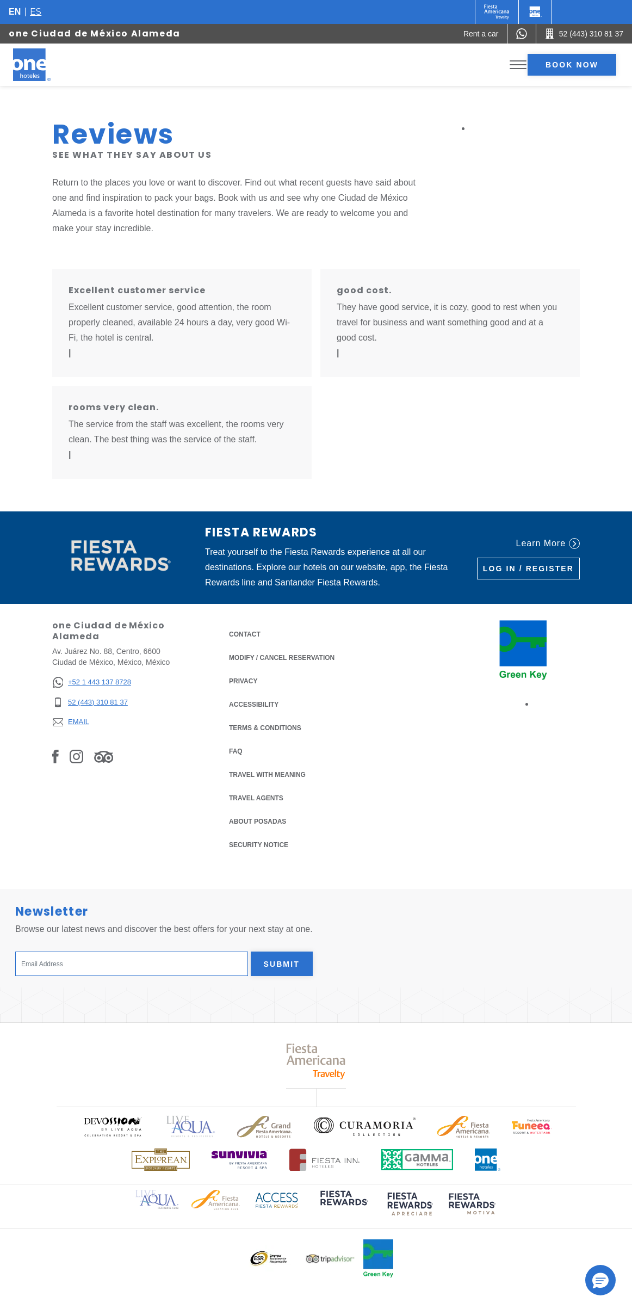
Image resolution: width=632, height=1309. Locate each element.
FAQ (236, 751)
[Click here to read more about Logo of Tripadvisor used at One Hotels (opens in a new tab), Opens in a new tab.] (330, 1259)
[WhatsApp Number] (521, 34)
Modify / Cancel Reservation (281, 658)
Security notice (258, 845)
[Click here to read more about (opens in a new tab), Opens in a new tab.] (343, 1206)
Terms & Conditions (265, 727)
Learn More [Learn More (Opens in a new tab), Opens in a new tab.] (548, 543)
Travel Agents (256, 798)
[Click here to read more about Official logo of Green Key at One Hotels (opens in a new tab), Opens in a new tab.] (378, 1258)
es (35, 12)
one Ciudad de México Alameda (95, 33)
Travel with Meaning (267, 775)
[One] (535, 12)
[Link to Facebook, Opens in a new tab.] (55, 756)
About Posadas (257, 821)
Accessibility (253, 704)
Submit (282, 964)
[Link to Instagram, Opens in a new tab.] (76, 756)
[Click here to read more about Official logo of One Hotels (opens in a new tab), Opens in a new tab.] (488, 1160)
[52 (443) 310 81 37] (91, 702)
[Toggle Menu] (518, 65)
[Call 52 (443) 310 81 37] (584, 34)
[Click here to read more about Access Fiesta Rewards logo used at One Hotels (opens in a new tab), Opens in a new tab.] (277, 1199)
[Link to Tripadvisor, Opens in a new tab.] (103, 756)
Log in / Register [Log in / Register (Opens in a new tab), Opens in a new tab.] (528, 568)
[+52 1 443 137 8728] (91, 682)
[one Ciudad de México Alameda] (44, 64)
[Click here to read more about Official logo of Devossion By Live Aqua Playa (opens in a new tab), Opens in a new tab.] (112, 1126)
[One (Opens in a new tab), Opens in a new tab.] (496, 12)
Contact (245, 634)
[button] (600, 1280)
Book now (572, 64)
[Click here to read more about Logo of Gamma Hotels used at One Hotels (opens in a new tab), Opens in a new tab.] (417, 1159)
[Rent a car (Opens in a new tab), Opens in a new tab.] (481, 34)
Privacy (243, 680)
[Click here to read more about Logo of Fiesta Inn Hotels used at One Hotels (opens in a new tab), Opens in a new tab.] (324, 1160)
